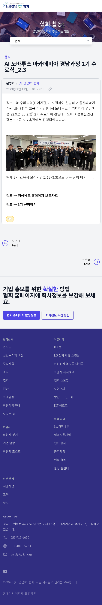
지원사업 (8, 486)
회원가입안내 (11, 405)
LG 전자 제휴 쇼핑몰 (67, 355)
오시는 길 (9, 413)
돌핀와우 (30, 593)
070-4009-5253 (17, 546)
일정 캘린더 (61, 468)
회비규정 (8, 397)
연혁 (6, 380)
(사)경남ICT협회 (29, 83)
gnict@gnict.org (17, 554)
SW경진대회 (62, 426)
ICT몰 (57, 347)
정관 (6, 388)
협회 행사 (60, 443)
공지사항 (59, 451)
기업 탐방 (9, 443)
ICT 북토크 (61, 405)
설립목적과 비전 (13, 355)
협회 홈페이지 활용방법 (21, 315)
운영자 (10, 83)
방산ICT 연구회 (63, 397)
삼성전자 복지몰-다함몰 (69, 363)
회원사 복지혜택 (64, 372)
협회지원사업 (62, 434)
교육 (6, 494)
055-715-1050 (16, 537)
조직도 (7, 372)
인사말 (7, 347)
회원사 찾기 (10, 434)
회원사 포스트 (12, 451)
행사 (6, 503)
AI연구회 (59, 388)
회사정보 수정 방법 (58, 315)
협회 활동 (60, 459)
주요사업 (8, 363)
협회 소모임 (61, 380)
